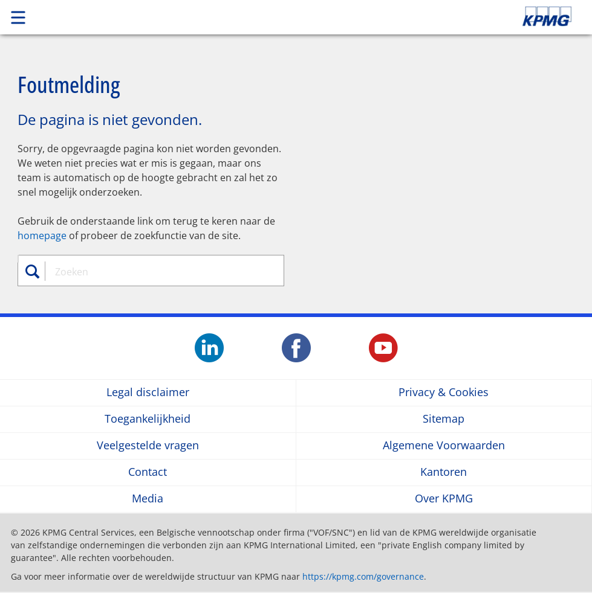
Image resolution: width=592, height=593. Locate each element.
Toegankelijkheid (147, 419)
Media (147, 499)
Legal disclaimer (147, 393)
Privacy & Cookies (443, 393)
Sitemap (443, 419)
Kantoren (443, 472)
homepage (42, 235)
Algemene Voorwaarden (444, 446)
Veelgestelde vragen (148, 446)
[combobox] (158, 272)
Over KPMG (444, 499)
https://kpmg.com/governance (363, 576)
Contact (147, 472)
